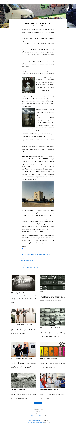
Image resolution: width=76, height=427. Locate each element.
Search (74, 2)
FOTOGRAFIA (35, 254)
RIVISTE (50, 254)
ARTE (23, 254)
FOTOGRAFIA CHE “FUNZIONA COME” (27, 260)
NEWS (64, 1)
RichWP (41, 424)
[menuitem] (52, 2)
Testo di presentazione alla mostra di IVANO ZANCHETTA (35, 418)
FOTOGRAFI (30, 254)
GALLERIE (56, 1)
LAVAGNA (22, 262)
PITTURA (46, 254)
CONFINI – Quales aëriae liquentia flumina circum (28, 265)
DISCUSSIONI (38, 411)
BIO (52, 1)
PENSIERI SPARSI (41, 254)
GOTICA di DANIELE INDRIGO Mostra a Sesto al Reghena (29, 267)
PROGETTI (68, 1)
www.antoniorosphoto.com (39, 409)
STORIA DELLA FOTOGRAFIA (27, 255)
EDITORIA (26, 254)
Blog (60, 1)
